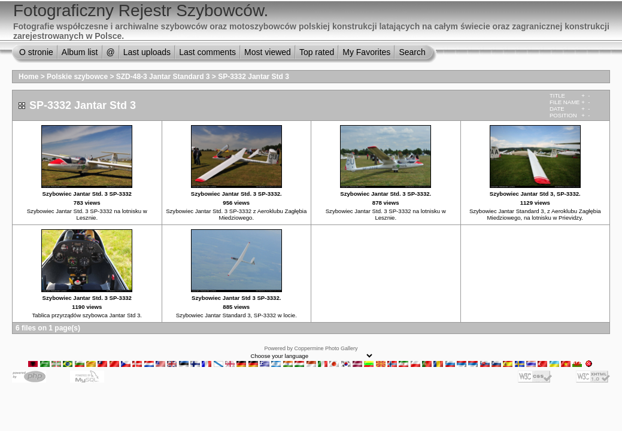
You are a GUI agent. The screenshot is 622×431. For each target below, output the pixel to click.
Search (412, 52)
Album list (80, 52)
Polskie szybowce (77, 76)
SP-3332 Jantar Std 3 (253, 76)
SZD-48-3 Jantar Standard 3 (163, 76)
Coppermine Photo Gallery (325, 348)
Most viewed (267, 52)
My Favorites (366, 52)
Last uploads (147, 52)
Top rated (316, 52)
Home (28, 76)
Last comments (207, 52)
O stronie (36, 52)
